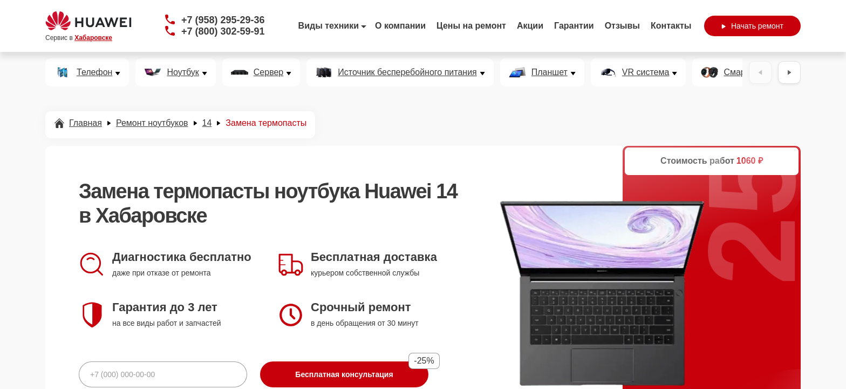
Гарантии (574, 25)
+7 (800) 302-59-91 (223, 31)
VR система (646, 72)
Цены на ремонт (471, 25)
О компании (400, 25)
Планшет (549, 72)
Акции (530, 25)
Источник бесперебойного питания (407, 72)
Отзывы (622, 25)
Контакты (671, 25)
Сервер (268, 72)
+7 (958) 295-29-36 (223, 20)
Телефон (94, 72)
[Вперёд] (789, 72)
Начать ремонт (752, 26)
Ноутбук (183, 72)
